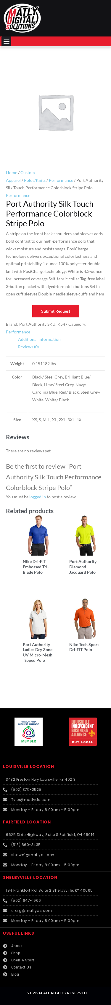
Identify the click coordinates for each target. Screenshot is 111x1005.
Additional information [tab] (39, 339)
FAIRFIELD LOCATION (27, 822)
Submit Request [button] (55, 311)
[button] (6, 41)
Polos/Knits (35, 180)
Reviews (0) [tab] (28, 346)
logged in (37, 496)
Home (11, 172)
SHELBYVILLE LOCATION (30, 877)
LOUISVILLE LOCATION (28, 766)
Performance (61, 180)
